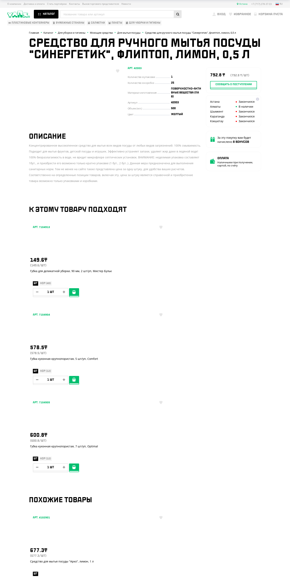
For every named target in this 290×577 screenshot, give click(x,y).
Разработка (247, 564)
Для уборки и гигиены (23, 503)
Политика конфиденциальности (246, 550)
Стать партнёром (57, 4)
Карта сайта (235, 553)
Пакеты (12, 497)
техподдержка (262, 564)
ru (279, 4)
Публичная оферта (238, 546)
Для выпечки (16, 491)
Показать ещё (145, 434)
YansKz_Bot (245, 504)
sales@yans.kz (250, 519)
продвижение (250, 567)
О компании (14, 4)
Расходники (16, 508)
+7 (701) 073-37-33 (254, 490)
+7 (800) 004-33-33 (255, 482)
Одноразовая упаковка (24, 468)
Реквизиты (76, 485)
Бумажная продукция (23, 479)
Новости (126, 4)
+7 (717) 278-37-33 (254, 474)
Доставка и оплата (34, 4)
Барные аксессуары (21, 485)
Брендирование (79, 508)
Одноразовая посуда (22, 474)
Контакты (74, 4)
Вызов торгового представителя (100, 4)
